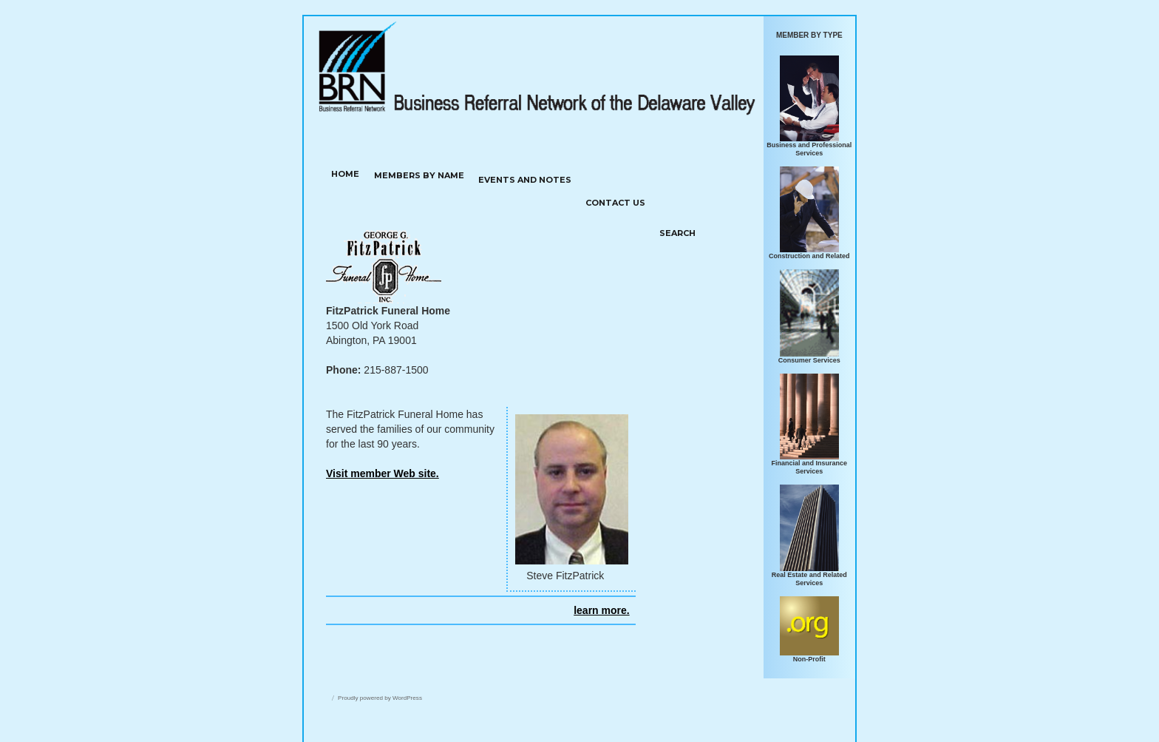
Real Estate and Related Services (809, 579)
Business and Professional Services (809, 149)
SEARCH (677, 233)
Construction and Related (809, 256)
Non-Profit (809, 659)
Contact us (615, 203)
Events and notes (524, 180)
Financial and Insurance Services (810, 467)
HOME (345, 174)
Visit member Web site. (382, 473)
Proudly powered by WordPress (380, 698)
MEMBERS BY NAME (419, 175)
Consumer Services (809, 360)
